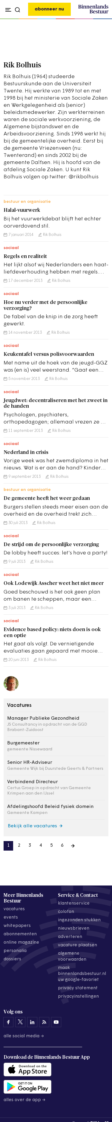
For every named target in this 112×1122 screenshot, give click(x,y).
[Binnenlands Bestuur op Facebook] (8, 1022)
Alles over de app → (25, 1100)
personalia (15, 951)
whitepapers (17, 926)
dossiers (12, 959)
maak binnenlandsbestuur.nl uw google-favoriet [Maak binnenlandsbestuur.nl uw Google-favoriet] (82, 974)
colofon (66, 912)
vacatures (14, 909)
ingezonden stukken (79, 920)
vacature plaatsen (77, 945)
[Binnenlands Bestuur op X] (20, 1022)
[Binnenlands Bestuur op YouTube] (56, 1022)
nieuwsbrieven (73, 928)
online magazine (21, 942)
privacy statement (78, 988)
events (11, 917)
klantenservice (74, 903)
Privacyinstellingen (78, 996)
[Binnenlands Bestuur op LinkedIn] (32, 1022)
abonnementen (20, 934)
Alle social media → (24, 1036)
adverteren (70, 937)
